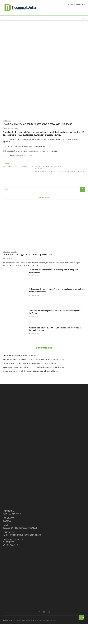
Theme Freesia (25, 620)
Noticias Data (80, 619)
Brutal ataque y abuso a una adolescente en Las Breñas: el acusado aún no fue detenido (33, 367)
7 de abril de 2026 (8, 258)
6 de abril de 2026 (34, 333)
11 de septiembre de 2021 (11, 128)
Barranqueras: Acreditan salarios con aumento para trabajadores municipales (30, 371)
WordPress (33, 620)
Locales (13, 251)
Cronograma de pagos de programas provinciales (27, 254)
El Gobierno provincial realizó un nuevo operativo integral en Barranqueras (29, 363)
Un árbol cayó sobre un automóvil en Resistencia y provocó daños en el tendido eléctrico (34, 359)
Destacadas (7, 120)
